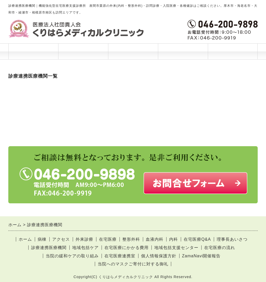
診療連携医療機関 (48, 247)
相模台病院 (19, 116)
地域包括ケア (85, 247)
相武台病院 (19, 110)
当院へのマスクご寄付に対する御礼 (133, 264)
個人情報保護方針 (158, 256)
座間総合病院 (21, 103)
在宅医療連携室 (119, 256)
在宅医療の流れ (219, 247)
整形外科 (131, 239)
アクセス (61, 239)
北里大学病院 (21, 90)
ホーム (33, 51)
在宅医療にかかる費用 (126, 247)
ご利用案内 (133, 54)
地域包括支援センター (176, 247)
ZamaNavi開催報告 (201, 256)
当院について (183, 54)
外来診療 (84, 239)
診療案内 (83, 51)
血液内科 (154, 239)
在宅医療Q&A (197, 239)
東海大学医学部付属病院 (32, 129)
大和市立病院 (21, 123)
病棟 (42, 239)
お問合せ (233, 51)
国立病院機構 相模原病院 (33, 96)
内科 (173, 239)
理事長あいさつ (232, 239)
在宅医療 (108, 239)
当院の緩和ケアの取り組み (72, 256)
